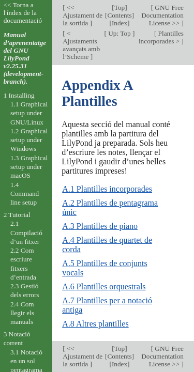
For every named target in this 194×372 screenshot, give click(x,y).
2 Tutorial (17, 215)
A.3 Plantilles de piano (100, 226)
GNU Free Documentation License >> (162, 15)
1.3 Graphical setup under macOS (29, 167)
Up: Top (119, 33)
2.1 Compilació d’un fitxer (26, 232)
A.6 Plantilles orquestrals (103, 286)
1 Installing (19, 95)
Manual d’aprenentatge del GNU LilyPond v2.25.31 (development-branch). (25, 58)
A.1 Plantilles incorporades (107, 188)
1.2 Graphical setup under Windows (29, 140)
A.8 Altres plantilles (95, 323)
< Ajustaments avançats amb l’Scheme (81, 44)
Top (119, 7)
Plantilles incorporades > (161, 37)
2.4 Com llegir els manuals (22, 313)
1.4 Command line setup (24, 194)
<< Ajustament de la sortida (82, 15)
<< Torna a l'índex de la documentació (23, 12)
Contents (119, 15)
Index (119, 23)
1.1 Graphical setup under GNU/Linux (29, 113)
